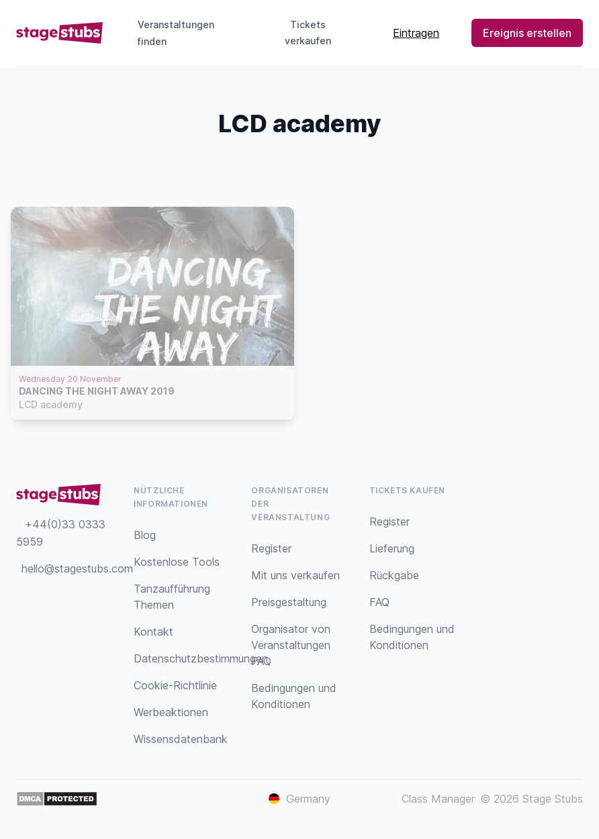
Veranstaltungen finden (176, 33)
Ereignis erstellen (527, 33)
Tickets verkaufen (320, 32)
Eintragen (416, 33)
